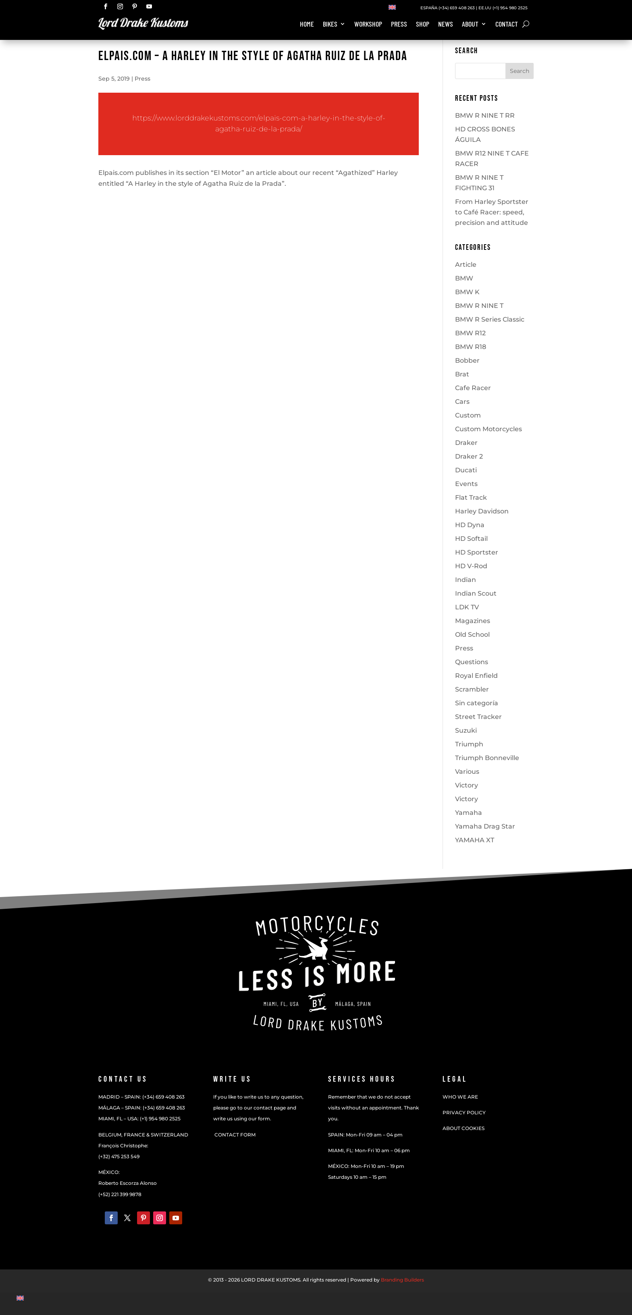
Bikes (330, 24)
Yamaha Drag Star (485, 826)
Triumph (469, 744)
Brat (462, 374)
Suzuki (466, 730)
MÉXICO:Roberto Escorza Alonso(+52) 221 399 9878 (127, 1183)
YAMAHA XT (474, 840)
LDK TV (467, 607)
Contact (506, 24)
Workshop (368, 24)
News (445, 24)
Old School (472, 634)
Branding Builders (402, 1280)
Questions (471, 662)
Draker (466, 443)
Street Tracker (478, 717)
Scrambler (472, 689)
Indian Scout (476, 593)
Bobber (467, 360)
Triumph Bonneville (487, 758)
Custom (468, 415)
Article (465, 264)
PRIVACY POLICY (464, 1112)
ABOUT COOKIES (463, 1128)
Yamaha (468, 812)
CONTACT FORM (234, 1135)
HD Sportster (476, 552)
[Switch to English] (392, 7)
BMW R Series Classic (489, 319)
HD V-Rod (471, 566)
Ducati (466, 470)
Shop (422, 24)
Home (307, 24)
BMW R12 (470, 333)
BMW (464, 278)
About (470, 24)
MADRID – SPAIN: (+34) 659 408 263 (141, 1097)
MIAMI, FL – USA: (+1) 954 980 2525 (139, 1119)
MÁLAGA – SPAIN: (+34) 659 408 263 (141, 1108)
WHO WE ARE (460, 1097)
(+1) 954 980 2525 (510, 7)
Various (467, 771)
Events (466, 484)
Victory (466, 785)
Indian (465, 580)
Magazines (472, 621)
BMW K (467, 292)
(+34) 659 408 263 (456, 7)
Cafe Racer (473, 388)
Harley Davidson (482, 511)
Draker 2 (469, 456)
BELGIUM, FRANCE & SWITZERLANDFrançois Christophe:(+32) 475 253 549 (143, 1145)
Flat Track (471, 497)
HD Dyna (469, 525)
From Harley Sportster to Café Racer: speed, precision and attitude (491, 212)
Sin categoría (476, 703)
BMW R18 (470, 347)
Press (399, 24)
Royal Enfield (476, 675)
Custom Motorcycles (488, 429)
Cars (462, 401)
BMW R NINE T (479, 306)
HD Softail (471, 538)
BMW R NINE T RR (485, 115)
